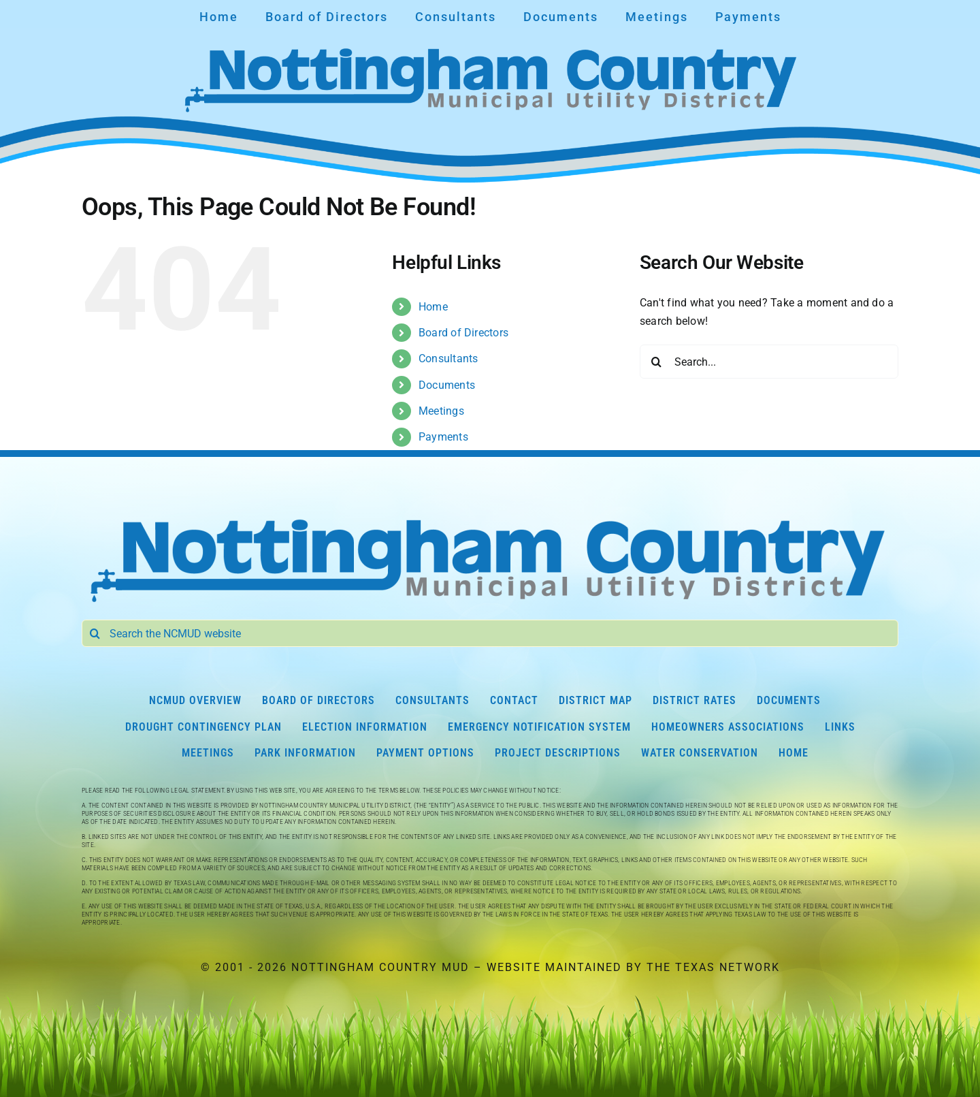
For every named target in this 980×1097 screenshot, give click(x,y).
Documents (447, 385)
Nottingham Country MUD (380, 967)
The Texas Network (713, 967)
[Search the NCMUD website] (490, 633)
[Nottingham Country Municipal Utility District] (490, 516)
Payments (443, 436)
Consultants (448, 358)
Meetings (441, 410)
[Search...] (769, 362)
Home (433, 306)
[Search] (657, 362)
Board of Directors (463, 332)
